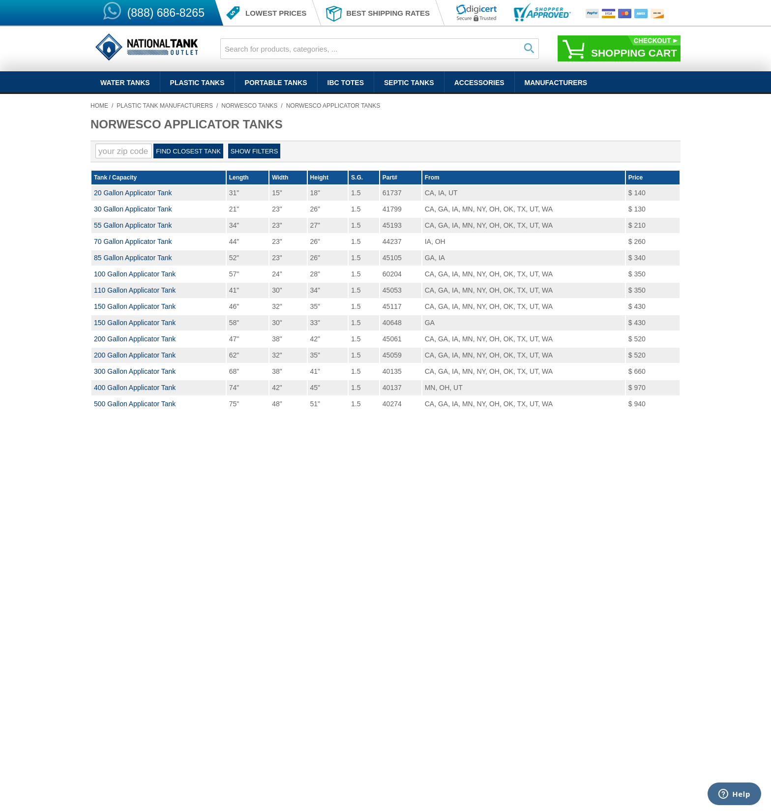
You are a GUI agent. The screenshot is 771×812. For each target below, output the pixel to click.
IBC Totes (345, 83)
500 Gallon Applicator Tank (135, 404)
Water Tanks (125, 83)
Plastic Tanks (197, 83)
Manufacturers (556, 83)
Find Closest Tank (188, 151)
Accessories (479, 83)
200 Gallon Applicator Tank (135, 339)
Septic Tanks (409, 83)
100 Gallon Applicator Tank (135, 274)
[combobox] (379, 48)
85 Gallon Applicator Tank (133, 258)
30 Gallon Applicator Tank (133, 209)
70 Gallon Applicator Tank (133, 241)
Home (99, 105)
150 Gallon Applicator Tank (135, 306)
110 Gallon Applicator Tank (135, 290)
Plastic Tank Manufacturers (165, 105)
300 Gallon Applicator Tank (135, 371)
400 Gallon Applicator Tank (135, 387)
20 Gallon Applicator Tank (133, 193)
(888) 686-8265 (166, 12)
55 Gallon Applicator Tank (133, 225)
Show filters (254, 151)
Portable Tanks (276, 83)
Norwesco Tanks (249, 105)
